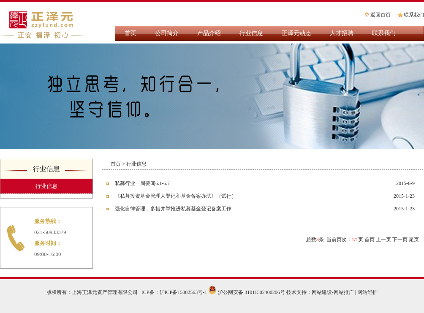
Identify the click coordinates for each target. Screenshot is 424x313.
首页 (130, 33)
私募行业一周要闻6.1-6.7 (142, 183)
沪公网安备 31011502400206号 (246, 292)
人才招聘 (341, 33)
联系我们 (410, 15)
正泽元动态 (296, 33)
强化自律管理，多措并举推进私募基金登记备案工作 (173, 209)
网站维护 (367, 292)
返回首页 (377, 15)
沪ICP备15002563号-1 (183, 292)
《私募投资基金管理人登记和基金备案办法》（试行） (175, 196)
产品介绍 (209, 33)
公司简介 (167, 33)
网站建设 (322, 292)
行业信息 (251, 33)
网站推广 (344, 292)
